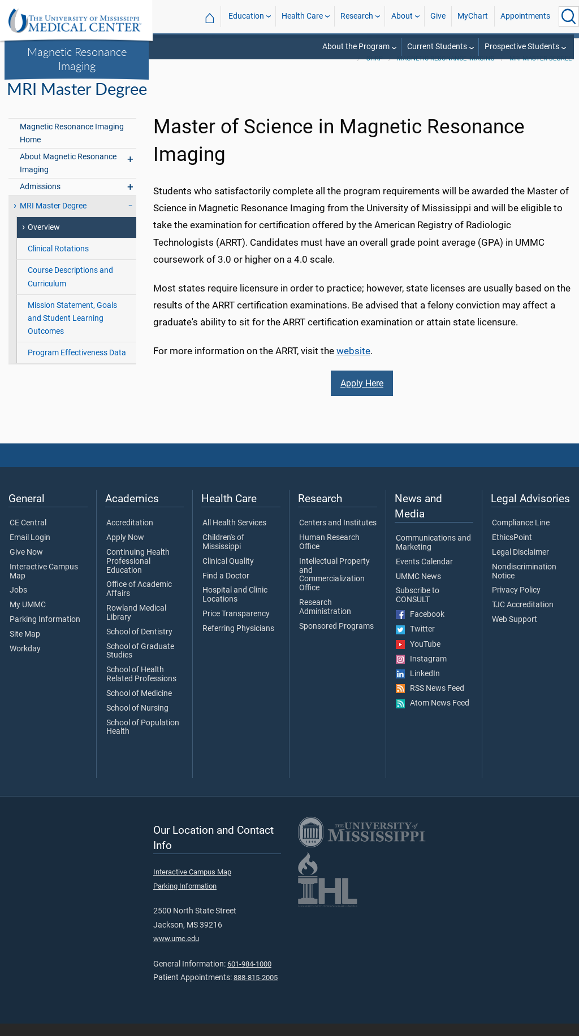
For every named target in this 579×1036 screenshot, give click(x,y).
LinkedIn (418, 686)
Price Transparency (236, 626)
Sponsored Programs (336, 638)
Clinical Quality (228, 573)
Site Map (25, 646)
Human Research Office (329, 555)
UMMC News (418, 589)
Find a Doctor (225, 588)
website (353, 363)
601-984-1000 (249, 976)
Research (356, 16)
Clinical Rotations (58, 262)
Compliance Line (521, 535)
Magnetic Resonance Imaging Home (72, 145)
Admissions (40, 199)
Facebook (420, 627)
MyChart (472, 16)
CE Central (28, 535)
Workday (25, 661)
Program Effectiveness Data (77, 365)
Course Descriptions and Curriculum (70, 289)
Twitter (415, 641)
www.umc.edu (176, 951)
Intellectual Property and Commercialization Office (334, 587)
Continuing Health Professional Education (138, 573)
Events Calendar (424, 574)
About (402, 16)
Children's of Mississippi (223, 555)
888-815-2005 (256, 990)
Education (246, 16)
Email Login (30, 550)
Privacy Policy (516, 603)
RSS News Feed (430, 701)
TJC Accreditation (523, 617)
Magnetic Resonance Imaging (77, 58)
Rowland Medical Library (136, 625)
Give (438, 16)
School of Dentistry (139, 644)
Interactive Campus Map (44, 584)
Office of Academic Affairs (139, 602)
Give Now (26, 564)
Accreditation (129, 535)
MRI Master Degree (540, 71)
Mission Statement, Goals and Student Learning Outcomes (72, 331)
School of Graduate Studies (140, 664)
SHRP (374, 71)
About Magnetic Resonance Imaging (68, 175)
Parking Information (45, 632)
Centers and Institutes (338, 535)
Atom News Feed (432, 715)
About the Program (356, 46)
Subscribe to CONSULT (417, 608)
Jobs (18, 603)
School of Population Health (142, 740)
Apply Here (361, 395)
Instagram (421, 671)
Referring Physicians (238, 641)
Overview (44, 240)
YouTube (418, 656)
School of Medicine (139, 706)
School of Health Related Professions (141, 687)
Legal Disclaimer (520, 564)
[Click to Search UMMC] (569, 16)
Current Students (437, 46)
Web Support (514, 632)
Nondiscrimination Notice (524, 584)
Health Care (302, 16)
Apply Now (125, 550)
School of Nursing (137, 720)
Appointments (525, 16)
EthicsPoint (512, 550)
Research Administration (325, 620)
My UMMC (28, 617)
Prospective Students (522, 46)
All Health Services (234, 535)
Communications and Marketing (433, 555)
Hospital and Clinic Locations (234, 608)
